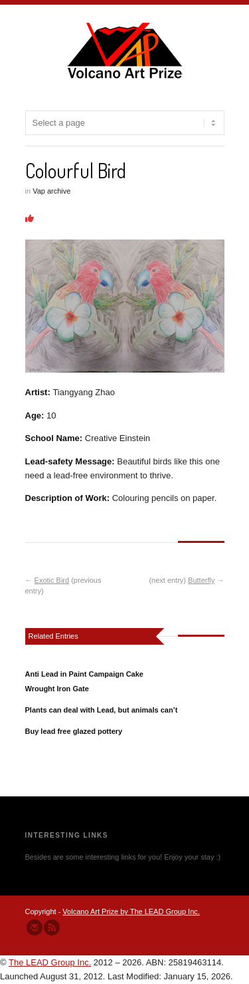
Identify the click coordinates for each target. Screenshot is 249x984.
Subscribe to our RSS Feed (52, 927)
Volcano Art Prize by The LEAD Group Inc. (130, 911)
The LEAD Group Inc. (50, 962)
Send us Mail (34, 927)
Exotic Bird (52, 580)
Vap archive (51, 191)
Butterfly (201, 580)
